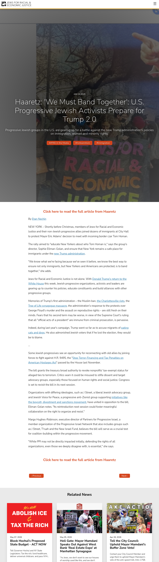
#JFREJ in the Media (59, 142)
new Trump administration (69, 253)
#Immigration (103, 142)
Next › (125, 475)
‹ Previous (36, 475)
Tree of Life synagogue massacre (47, 306)
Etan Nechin (39, 219)
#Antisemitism (82, 142)
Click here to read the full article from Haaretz (79, 211)
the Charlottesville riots (111, 301)
